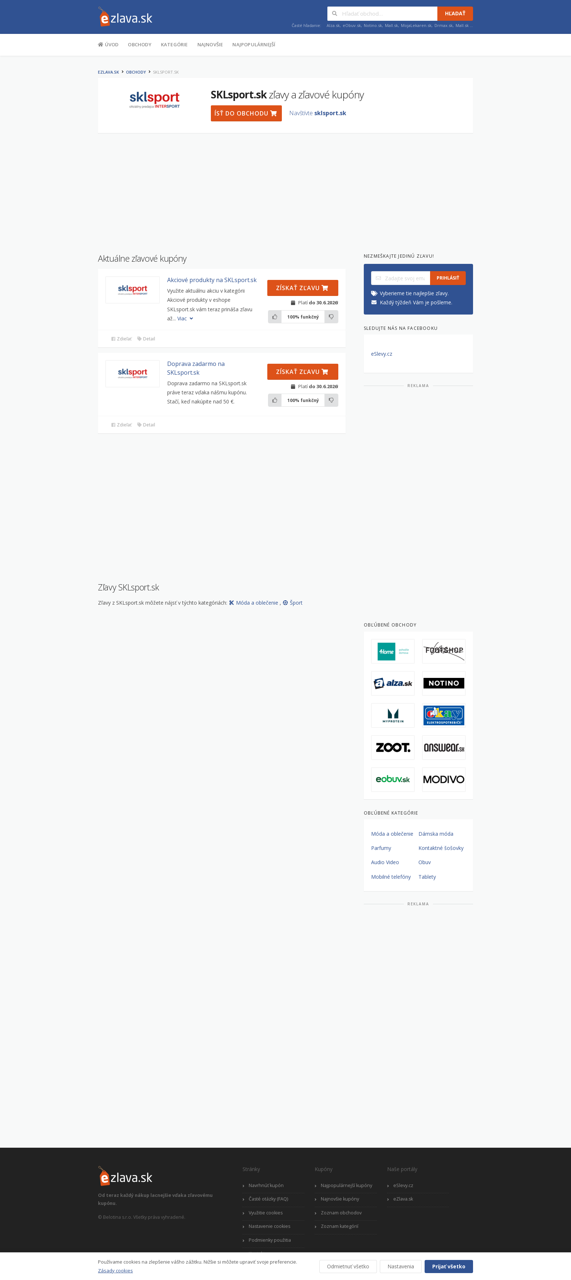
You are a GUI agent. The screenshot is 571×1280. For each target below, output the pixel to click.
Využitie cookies (266, 1213)
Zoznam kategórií (339, 1226)
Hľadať (455, 13)
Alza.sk (333, 25)
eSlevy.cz (381, 353)
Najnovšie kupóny (340, 1199)
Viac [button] (185, 318)
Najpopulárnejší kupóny (346, 1185)
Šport (293, 602)
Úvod (108, 44)
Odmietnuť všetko (348, 1266)
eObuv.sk (352, 25)
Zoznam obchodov (341, 1213)
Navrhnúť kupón (266, 1185)
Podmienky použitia (270, 1240)
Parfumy (381, 847)
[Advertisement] (61, 174)
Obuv (424, 862)
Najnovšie (210, 44)
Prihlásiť (448, 278)
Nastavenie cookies (269, 1226)
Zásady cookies (115, 1270)
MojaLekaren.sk (416, 25)
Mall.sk (391, 25)
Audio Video (385, 862)
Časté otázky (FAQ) (268, 1199)
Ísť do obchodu (245, 113)
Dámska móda (435, 833)
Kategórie (174, 44)
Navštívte (317, 113)
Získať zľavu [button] (302, 288)
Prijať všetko (448, 1266)
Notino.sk (373, 25)
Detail (146, 339)
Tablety (427, 876)
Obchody (139, 44)
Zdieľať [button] (121, 339)
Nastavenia (400, 1266)
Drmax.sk (443, 25)
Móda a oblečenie (254, 602)
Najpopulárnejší (253, 44)
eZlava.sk (108, 72)
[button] (132, 290)
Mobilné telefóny (391, 876)
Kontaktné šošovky (441, 847)
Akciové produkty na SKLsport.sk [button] (212, 280)
